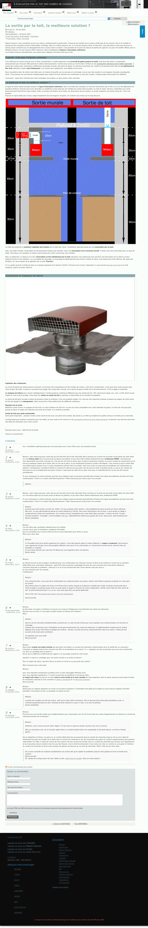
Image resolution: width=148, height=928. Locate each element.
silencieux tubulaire (82, 680)
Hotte (19, 39)
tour (66, 516)
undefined (13, 813)
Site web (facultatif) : (15, 787)
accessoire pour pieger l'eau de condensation (56, 594)
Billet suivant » (133, 24)
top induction (65, 866)
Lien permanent (13, 36)
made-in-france (66, 874)
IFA (60, 869)
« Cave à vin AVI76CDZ (61, 824)
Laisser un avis (21, 843)
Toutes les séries (60, 887)
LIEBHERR (18, 891)
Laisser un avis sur (24, 846)
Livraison (12, 857)
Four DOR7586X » (81, 824)
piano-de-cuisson (66, 864)
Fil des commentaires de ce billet (19, 767)
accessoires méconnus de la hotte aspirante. (91, 419)
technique (63, 847)
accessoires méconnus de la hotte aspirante (114, 64)
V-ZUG (17, 875)
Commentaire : (13, 793)
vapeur (62, 853)
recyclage (25, 39)
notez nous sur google (73, 758)
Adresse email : (13, 782)
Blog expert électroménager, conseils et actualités (18, 1)
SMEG (16, 885)
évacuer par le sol (114, 265)
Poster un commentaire (14, 434)
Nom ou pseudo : (13, 776)
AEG (16, 902)
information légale (67, 861)
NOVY (16, 880)
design (62, 845)
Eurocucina (64, 872)
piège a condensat (63, 680)
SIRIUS (17, 896)
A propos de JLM (15, 837)
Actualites (25, 36)
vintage (62, 858)
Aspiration (35, 36)
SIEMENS (18, 913)
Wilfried (11, 32)
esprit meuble (65, 850)
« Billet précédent (133, 22)
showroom (63, 855)
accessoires (64, 883)
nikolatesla (64, 880)
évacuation (11, 39)
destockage (64, 877)
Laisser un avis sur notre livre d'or (24, 852)
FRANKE (17, 869)
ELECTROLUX (20, 907)
